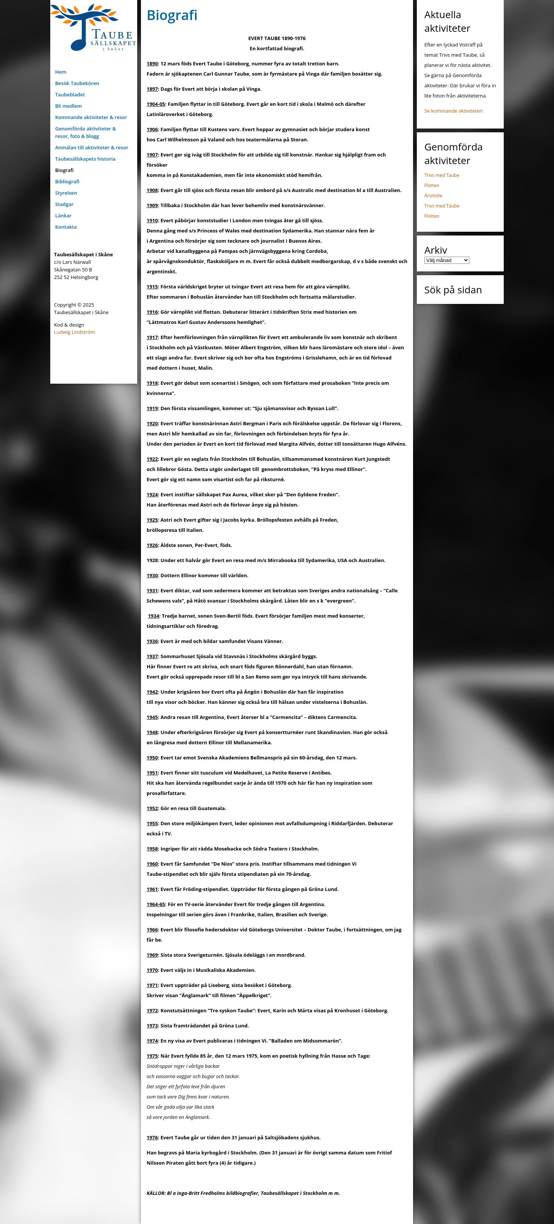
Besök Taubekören (77, 83)
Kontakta (66, 226)
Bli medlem (68, 105)
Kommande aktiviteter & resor (91, 117)
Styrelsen (66, 192)
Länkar (63, 215)
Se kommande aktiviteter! (453, 110)
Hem (61, 71)
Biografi (64, 170)
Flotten (431, 185)
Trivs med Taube (441, 175)
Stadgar (64, 204)
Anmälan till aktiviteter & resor (91, 147)
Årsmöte (433, 195)
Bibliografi (67, 181)
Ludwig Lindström (74, 331)
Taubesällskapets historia (85, 158)
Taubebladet (70, 94)
